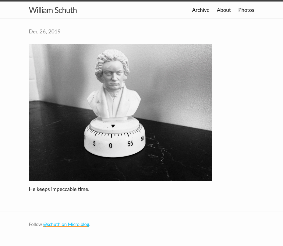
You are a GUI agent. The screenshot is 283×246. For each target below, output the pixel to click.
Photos (246, 10)
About (224, 10)
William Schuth (53, 10)
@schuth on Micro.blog (66, 224)
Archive (201, 10)
